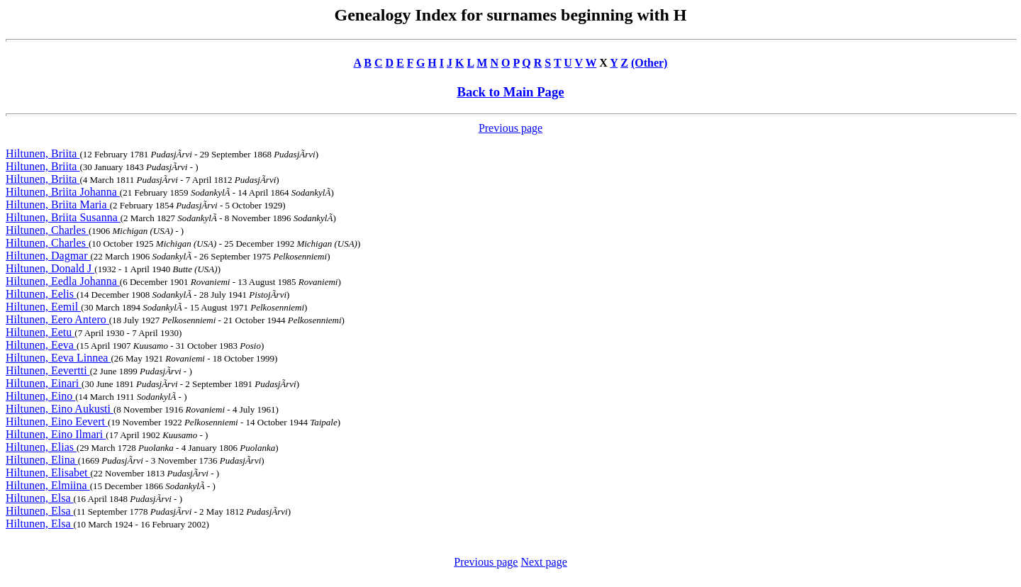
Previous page (510, 128)
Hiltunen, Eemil (43, 307)
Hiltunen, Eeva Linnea (58, 358)
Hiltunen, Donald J (50, 268)
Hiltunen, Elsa (40, 498)
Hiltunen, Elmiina (48, 485)
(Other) (649, 63)
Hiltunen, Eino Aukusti (59, 409)
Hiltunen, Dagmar (48, 256)
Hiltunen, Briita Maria (58, 205)
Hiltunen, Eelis (41, 294)
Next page (543, 562)
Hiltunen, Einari (44, 383)
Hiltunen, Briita (42, 153)
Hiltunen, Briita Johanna (63, 192)
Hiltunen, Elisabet (48, 472)
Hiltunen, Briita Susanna (63, 217)
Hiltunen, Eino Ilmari (56, 434)
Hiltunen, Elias (41, 447)
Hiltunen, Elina (42, 460)
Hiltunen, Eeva (41, 345)
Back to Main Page (510, 91)
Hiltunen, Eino (40, 396)
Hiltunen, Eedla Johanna (63, 281)
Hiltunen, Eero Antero (57, 319)
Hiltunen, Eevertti (48, 370)
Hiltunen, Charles (47, 230)
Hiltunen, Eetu (40, 332)
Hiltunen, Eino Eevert (57, 421)
